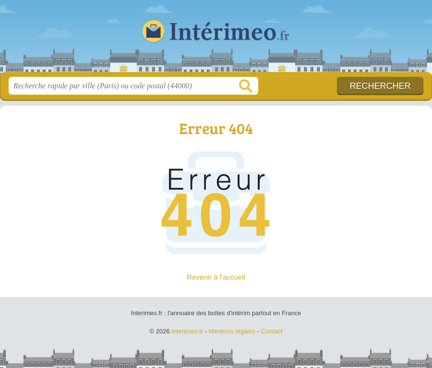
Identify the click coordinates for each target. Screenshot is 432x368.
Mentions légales (232, 331)
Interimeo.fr (216, 39)
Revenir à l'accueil (216, 277)
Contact (272, 331)
